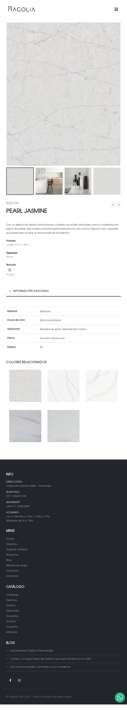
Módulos (11, 632)
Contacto (12, 571)
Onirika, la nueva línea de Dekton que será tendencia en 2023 (50, 658)
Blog (8, 560)
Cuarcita (12, 627)
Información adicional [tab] (31, 291)
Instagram (19, 680)
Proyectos (12, 555)
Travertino (12, 616)
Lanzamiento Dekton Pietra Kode (31, 650)
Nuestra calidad (16, 549)
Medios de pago (16, 565)
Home (10, 539)
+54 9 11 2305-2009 (17, 506)
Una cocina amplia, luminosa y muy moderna (40, 667)
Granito (11, 621)
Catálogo (12, 595)
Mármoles (12, 611)
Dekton (11, 605)
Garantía (12, 576)
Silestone (12, 203)
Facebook (10, 680)
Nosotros (11, 544)
